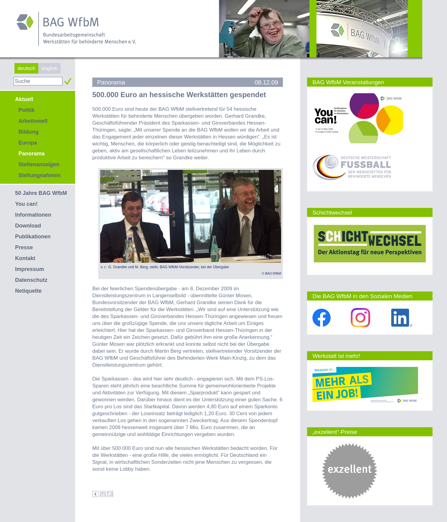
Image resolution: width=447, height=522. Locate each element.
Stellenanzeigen (38, 164)
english (49, 68)
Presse (24, 247)
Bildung (28, 132)
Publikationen (33, 237)
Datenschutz (31, 280)
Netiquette (28, 291)
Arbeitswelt (33, 121)
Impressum (29, 269)
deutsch (26, 68)
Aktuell (24, 99)
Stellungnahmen (39, 175)
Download (28, 226)
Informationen (33, 215)
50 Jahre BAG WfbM (41, 193)
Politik (26, 110)
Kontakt (25, 258)
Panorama (31, 154)
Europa (27, 143)
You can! (26, 204)
